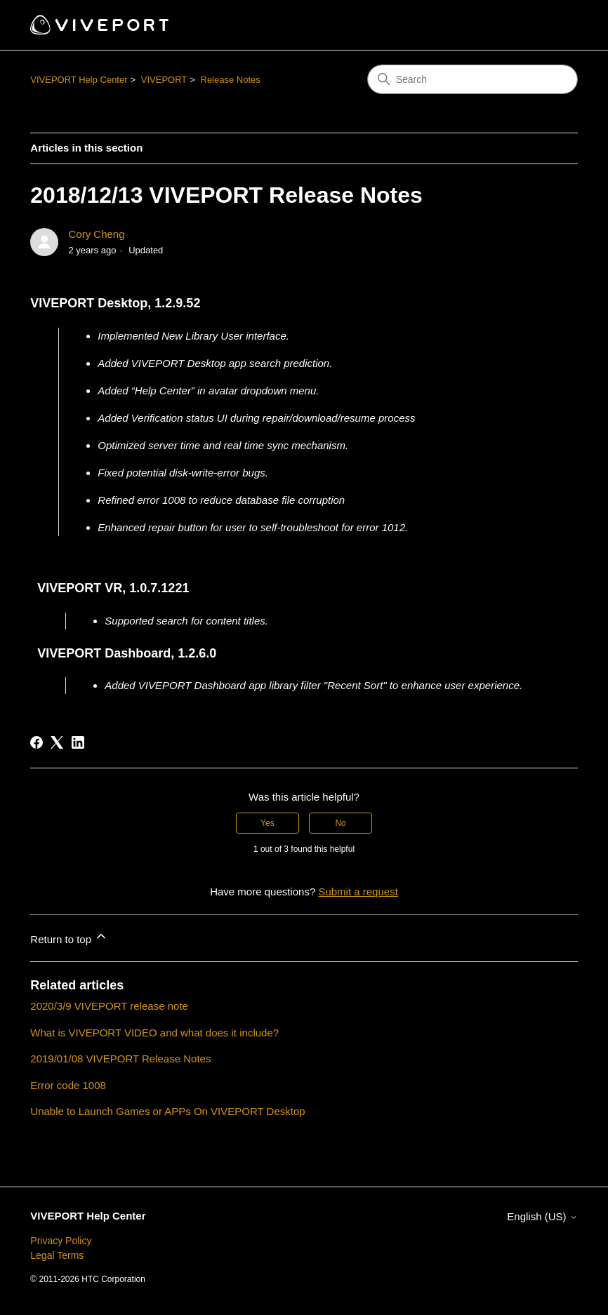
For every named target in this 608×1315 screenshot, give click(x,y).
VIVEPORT (164, 79)
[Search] (472, 79)
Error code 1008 (68, 1085)
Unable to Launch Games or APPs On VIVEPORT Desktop (167, 1111)
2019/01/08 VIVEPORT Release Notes (120, 1058)
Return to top (69, 937)
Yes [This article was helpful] (267, 823)
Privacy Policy (60, 1240)
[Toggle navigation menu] (553, 25)
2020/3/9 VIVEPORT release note (109, 1006)
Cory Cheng (96, 234)
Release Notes (230, 79)
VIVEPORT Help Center (78, 79)
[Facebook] (36, 742)
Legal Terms (57, 1255)
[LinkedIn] (78, 742)
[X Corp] (57, 742)
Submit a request (357, 891)
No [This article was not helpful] (340, 823)
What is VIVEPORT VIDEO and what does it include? (154, 1033)
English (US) (542, 1216)
